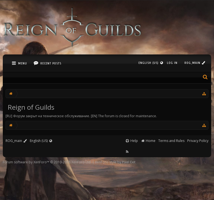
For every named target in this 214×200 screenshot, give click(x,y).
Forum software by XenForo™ (47, 162)
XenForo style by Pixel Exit (115, 162)
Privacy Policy (197, 140)
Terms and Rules (171, 140)
